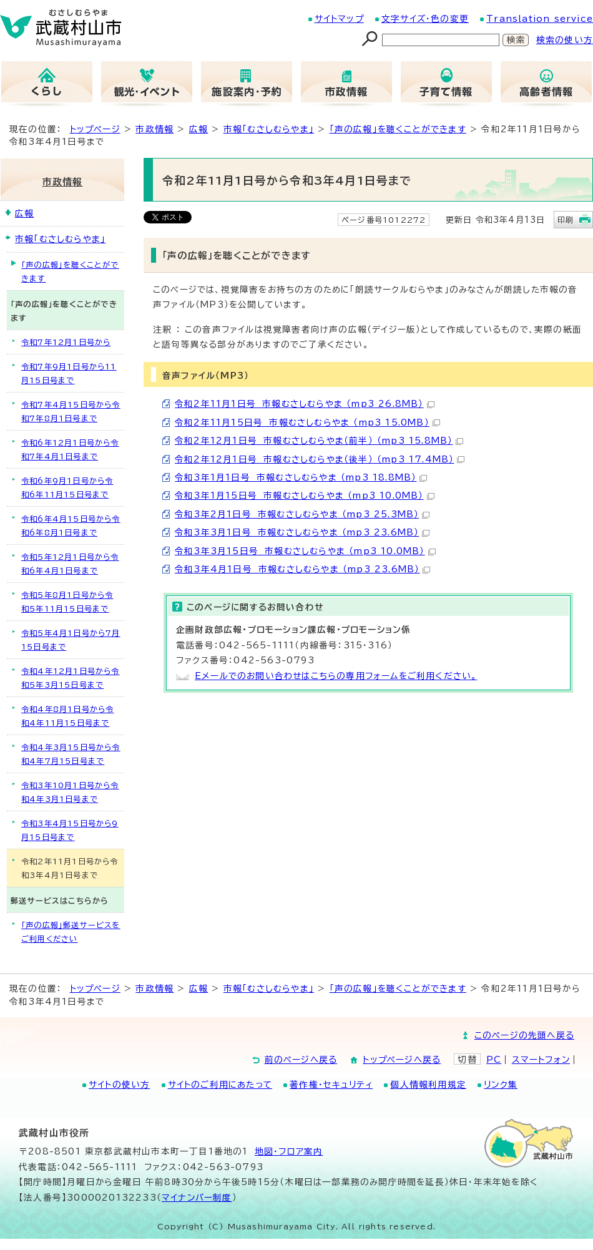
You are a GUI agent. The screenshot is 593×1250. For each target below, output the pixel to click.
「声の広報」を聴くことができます (398, 129)
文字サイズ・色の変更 (425, 18)
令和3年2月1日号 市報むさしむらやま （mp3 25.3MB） (302, 514)
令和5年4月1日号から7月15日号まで (70, 639)
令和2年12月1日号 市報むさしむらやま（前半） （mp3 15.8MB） (319, 440)
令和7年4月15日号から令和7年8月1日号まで (70, 411)
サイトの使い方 (119, 1084)
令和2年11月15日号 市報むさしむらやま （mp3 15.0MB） (307, 422)
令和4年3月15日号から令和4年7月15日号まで (70, 753)
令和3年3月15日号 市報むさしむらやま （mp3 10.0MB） (305, 551)
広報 (198, 129)
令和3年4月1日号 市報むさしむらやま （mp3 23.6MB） (302, 569)
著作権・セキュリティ (331, 1084)
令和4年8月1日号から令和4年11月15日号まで (67, 715)
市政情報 (154, 129)
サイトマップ (339, 18)
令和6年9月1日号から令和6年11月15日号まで (67, 487)
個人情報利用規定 (428, 1084)
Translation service (539, 18)
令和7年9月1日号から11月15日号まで (69, 373)
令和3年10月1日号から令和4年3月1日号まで (70, 792)
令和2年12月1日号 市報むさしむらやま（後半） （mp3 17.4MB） (319, 459)
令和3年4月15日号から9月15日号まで (70, 830)
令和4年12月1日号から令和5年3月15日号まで (70, 677)
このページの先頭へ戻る (524, 1035)
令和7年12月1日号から (65, 342)
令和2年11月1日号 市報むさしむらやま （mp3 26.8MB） (304, 403)
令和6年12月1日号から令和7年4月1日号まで (70, 449)
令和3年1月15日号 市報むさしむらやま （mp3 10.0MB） (304, 495)
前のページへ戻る (301, 1059)
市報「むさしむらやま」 (268, 129)
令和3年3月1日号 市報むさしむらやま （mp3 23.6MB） (302, 532)
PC (493, 1059)
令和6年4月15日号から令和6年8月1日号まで (70, 525)
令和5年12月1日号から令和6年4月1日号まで (70, 563)
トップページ (95, 129)
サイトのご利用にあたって (220, 1084)
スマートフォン (541, 1059)
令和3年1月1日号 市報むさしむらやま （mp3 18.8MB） (301, 477)
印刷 (565, 219)
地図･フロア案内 (289, 1151)
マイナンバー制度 (197, 1197)
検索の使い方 (564, 40)
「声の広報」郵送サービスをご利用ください (70, 931)
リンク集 (500, 1084)
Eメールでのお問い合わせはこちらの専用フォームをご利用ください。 (336, 675)
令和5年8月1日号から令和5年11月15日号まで (67, 601)
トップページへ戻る (402, 1059)
